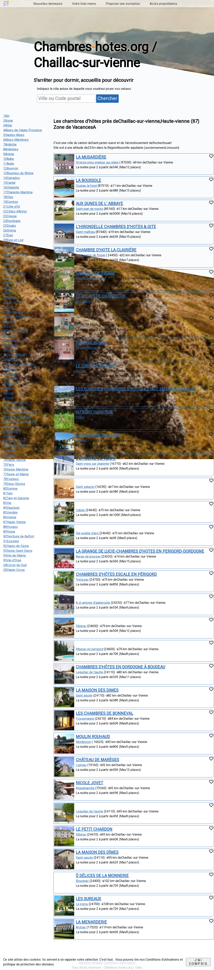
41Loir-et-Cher (13, 302)
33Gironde (10, 264)
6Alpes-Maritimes (16, 140)
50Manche (10, 345)
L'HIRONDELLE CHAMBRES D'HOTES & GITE (116, 226)
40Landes (10, 297)
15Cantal (9, 183)
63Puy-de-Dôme (15, 407)
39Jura (8, 293)
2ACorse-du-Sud (15, 565)
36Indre (8, 278)
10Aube (8, 159)
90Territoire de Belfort (18, 536)
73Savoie (9, 455)
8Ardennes (10, 149)
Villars (80, 417)
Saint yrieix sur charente (92, 464)
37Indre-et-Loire (14, 283)
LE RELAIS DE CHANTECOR (100, 296)
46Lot (7, 326)
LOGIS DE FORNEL (92, 342)
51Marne (9, 350)
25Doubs (9, 226)
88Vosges (10, 527)
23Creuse (10, 216)
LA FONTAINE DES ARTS (98, 435)
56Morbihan (11, 374)
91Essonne (11, 541)
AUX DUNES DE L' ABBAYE (99, 203)
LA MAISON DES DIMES (97, 690)
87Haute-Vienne (14, 522)
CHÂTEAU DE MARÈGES (97, 759)
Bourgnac (82, 881)
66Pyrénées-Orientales (19, 422)
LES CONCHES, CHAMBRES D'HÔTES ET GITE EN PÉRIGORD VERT (136, 389)
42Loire (8, 307)
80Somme (10, 488)
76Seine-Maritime (15, 469)
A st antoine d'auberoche (93, 603)
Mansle (81, 440)
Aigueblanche (85, 788)
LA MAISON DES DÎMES (97, 852)
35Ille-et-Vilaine (14, 273)
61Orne (8, 398)
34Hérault (10, 269)
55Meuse (10, 369)
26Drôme (9, 230)
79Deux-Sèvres (14, 484)
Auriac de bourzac (88, 556)
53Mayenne (11, 359)
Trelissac (82, 579)
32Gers (8, 259)
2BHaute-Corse (14, 570)
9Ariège (8, 154)
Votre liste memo (84, 4)
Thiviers (81, 394)
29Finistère (11, 245)
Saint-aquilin (84, 857)
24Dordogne (12, 221)
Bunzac (81, 371)
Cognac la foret (86, 186)
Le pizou (82, 904)
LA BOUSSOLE (88, 180)
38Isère (8, 288)
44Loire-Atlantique (16, 316)
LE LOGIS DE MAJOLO (95, 365)
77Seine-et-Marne (16, 474)
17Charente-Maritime (18, 192)
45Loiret (9, 321)
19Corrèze (10, 202)
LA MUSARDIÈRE (91, 157)
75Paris (8, 465)
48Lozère (10, 336)
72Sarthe (9, 450)
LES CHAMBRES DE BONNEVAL (104, 713)
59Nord (8, 388)
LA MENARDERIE (91, 922)
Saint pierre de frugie (90, 255)
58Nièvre (9, 383)
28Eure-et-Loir (13, 240)
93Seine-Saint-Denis (17, 551)
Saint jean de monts (89, 209)
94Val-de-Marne (14, 555)
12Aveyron (10, 168)
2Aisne (8, 120)
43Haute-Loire (13, 312)
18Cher (8, 197)
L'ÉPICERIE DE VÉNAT (96, 458)
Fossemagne (85, 718)
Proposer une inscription (123, 4)
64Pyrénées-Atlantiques (20, 412)
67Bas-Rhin (11, 426)
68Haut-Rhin (11, 431)
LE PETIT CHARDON (94, 829)
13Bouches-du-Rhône (18, 173)
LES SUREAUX (88, 898)
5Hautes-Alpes (13, 135)
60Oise (8, 393)
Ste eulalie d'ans (87, 533)
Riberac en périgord (89, 649)
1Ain (6, 116)
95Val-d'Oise (12, 560)
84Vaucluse (11, 508)
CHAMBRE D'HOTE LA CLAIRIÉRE (106, 250)
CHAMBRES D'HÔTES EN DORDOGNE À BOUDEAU (120, 667)
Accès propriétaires (163, 4)
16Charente (11, 187)
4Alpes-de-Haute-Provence (22, 130)
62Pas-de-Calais (15, 402)
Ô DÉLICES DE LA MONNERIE (102, 875)
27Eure (8, 235)
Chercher (107, 98)
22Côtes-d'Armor (15, 211)
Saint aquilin (84, 695)
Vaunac (81, 325)
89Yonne (9, 531)
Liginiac (81, 765)
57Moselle (10, 379)
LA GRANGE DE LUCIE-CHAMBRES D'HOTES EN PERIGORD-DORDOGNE (140, 551)
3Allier (7, 125)
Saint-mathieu (85, 232)
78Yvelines (11, 479)
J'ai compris (198, 962)
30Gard (8, 250)
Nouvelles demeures (47, 4)
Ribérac (81, 626)
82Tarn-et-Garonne (16, 498)
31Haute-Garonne (15, 254)
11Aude (8, 163)
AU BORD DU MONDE (94, 412)
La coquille (83, 301)
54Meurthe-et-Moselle (19, 364)
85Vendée (10, 512)
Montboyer (83, 742)
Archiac (81, 927)
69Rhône (9, 436)
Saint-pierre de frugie (91, 278)
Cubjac (80, 510)
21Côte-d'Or (11, 206)
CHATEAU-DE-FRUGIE (95, 273)
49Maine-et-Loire (15, 340)
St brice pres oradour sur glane (97, 162)
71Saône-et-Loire (15, 445)
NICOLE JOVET (89, 782)
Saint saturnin (85, 487)
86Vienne (9, 517)
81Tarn (8, 493)
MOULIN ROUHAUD (93, 736)
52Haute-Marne (14, 355)
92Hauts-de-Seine (16, 546)
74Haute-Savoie (14, 460)
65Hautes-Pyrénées (17, 417)
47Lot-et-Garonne (15, 331)
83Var (7, 503)
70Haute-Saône (14, 441)
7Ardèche (10, 144)
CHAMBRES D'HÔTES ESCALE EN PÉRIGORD (116, 574)
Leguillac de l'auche (89, 672)
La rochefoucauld (88, 348)
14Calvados (11, 178)
